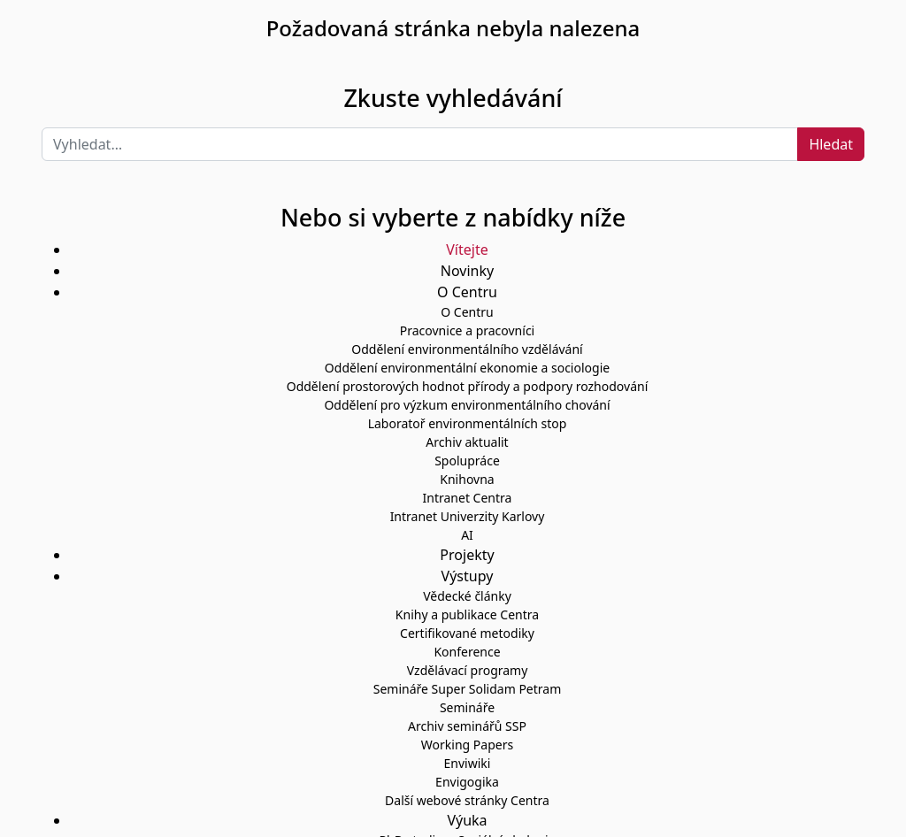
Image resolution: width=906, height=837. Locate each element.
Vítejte (467, 249)
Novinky (467, 270)
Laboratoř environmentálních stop (467, 423)
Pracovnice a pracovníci (467, 330)
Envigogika (467, 781)
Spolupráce (467, 460)
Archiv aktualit (467, 442)
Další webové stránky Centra (467, 800)
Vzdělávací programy (467, 670)
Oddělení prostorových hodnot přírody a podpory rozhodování (468, 386)
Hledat (831, 144)
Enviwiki (467, 763)
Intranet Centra (467, 497)
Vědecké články (467, 595)
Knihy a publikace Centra (467, 614)
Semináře (467, 707)
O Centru (467, 311)
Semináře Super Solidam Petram (467, 688)
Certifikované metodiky (467, 633)
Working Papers (467, 744)
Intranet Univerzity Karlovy (467, 516)
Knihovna (467, 479)
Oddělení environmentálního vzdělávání (466, 349)
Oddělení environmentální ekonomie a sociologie (467, 367)
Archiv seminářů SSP (467, 726)
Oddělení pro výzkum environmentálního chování (467, 404)
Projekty (467, 554)
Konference (467, 651)
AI (467, 534)
